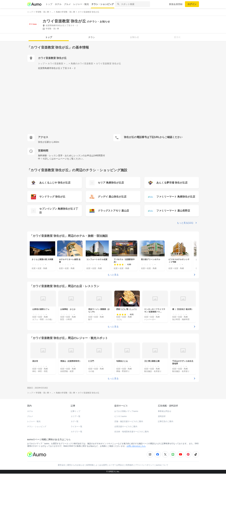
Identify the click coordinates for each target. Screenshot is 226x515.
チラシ (91, 37)
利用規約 (129, 506)
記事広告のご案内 (165, 463)
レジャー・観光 (81, 4)
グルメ (67, 4)
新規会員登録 (175, 4)
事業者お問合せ (164, 453)
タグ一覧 (74, 463)
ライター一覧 (76, 468)
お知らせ (134, 37)
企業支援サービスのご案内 (125, 468)
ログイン (192, 4)
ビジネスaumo (120, 458)
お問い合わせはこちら (136, 487)
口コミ (177, 37)
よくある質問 (101, 506)
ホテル (58, 4)
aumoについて (162, 506)
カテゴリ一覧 (76, 473)
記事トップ (75, 453)
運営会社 (61, 506)
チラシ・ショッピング (102, 4)
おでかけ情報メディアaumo (126, 453)
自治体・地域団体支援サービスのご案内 (131, 473)
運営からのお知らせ (75, 506)
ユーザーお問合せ (116, 506)
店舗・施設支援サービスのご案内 (128, 463)
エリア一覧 (75, 458)
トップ (49, 4)
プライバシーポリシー (144, 506)
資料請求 (162, 458)
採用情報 (90, 506)
